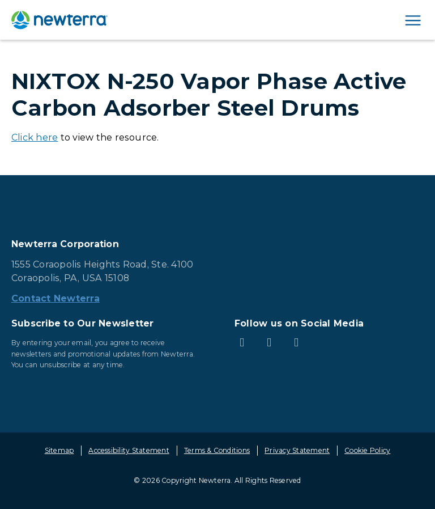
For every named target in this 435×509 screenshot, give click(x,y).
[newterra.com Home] (59, 20)
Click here (34, 137)
